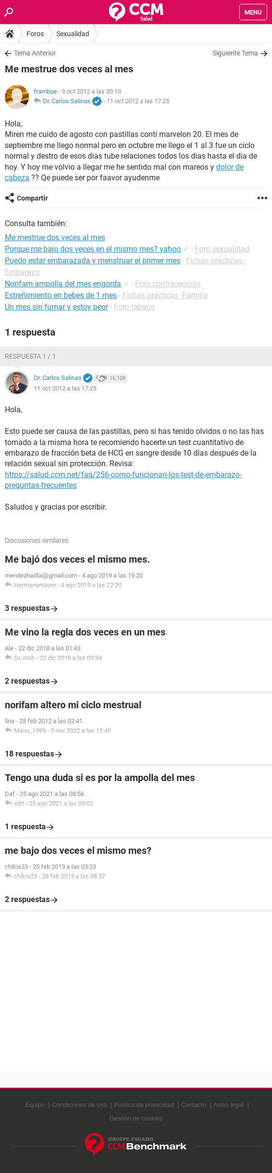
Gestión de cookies (136, 1118)
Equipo (34, 1104)
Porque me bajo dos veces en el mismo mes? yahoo (93, 249)
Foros (35, 34)
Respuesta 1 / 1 (30, 356)
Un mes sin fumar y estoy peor (56, 306)
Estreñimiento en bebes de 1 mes (61, 295)
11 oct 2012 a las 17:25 (138, 101)
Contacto (193, 1104)
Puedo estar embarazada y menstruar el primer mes (92, 260)
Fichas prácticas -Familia (165, 295)
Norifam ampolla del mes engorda (63, 283)
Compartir (32, 198)
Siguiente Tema (235, 53)
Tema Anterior (35, 53)
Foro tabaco (134, 306)
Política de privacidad (144, 1104)
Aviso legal (228, 1104)
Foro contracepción (168, 283)
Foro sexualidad (222, 249)
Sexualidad (72, 34)
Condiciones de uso (79, 1104)
